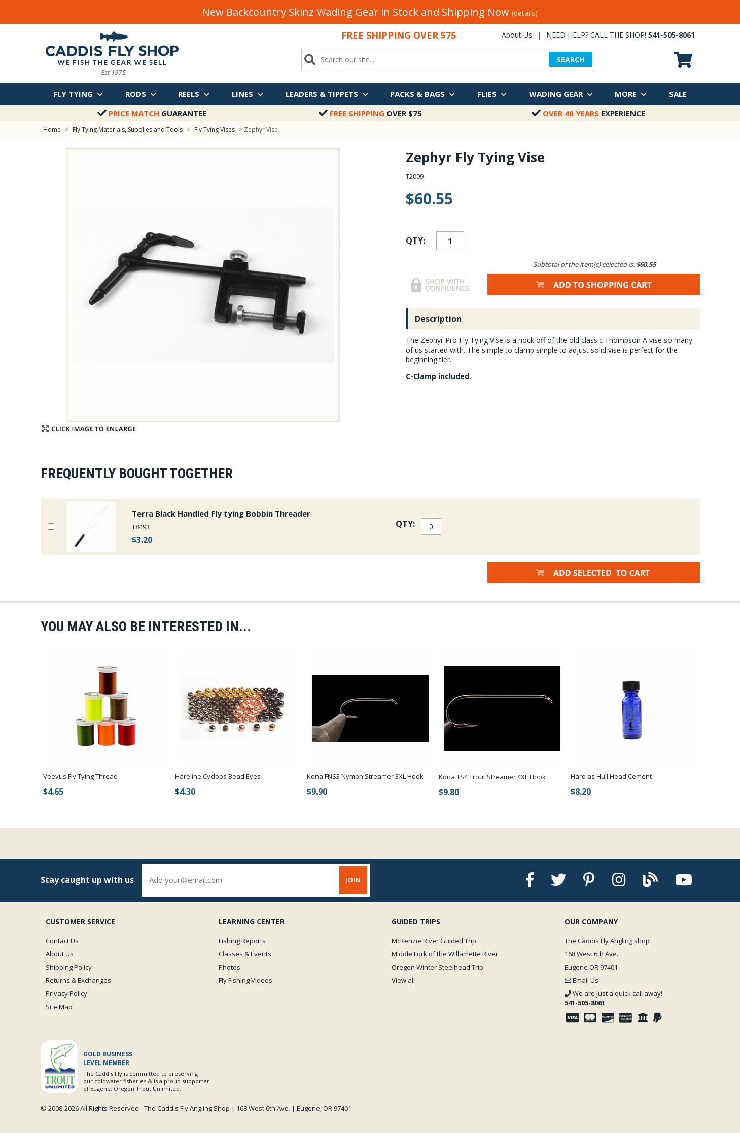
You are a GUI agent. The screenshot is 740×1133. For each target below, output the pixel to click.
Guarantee (151, 113)
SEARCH (570, 59)
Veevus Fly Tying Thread (80, 776)
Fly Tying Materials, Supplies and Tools (128, 129)
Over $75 (370, 113)
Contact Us (62, 940)
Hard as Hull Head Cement (611, 776)
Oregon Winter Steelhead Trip (437, 967)
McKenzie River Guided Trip (434, 940)
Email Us (581, 980)
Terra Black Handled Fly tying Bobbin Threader (221, 513)
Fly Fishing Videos (245, 980)
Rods (140, 94)
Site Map (59, 1006)
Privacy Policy (66, 993)
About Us (517, 35)
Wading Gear (561, 94)
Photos (229, 967)
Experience (588, 113)
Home (52, 129)
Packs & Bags (422, 94)
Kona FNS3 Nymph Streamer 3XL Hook (365, 776)
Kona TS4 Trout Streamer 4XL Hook (492, 776)
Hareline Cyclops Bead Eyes (218, 776)
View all (403, 980)
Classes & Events (245, 953)
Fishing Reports (242, 940)
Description (438, 318)
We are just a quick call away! (613, 998)
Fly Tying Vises (215, 129)
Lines (247, 94)
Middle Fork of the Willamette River (445, 953)
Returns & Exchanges (78, 980)
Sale (678, 94)
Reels (193, 94)
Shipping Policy (69, 967)
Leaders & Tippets (327, 94)
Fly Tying (78, 94)
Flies (492, 94)
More (631, 94)
